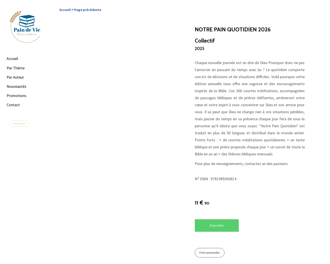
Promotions (16, 95)
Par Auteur (15, 77)
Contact (13, 104)
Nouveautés (16, 86)
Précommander (209, 253)
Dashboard (19, 123)
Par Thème (16, 67)
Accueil (12, 58)
